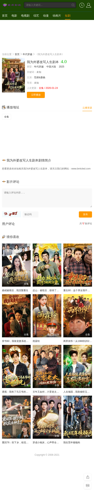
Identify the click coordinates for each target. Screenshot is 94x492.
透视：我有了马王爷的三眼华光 (18, 391)
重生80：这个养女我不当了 (77, 290)
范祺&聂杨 (39, 77)
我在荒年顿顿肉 (71, 442)
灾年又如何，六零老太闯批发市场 (51, 391)
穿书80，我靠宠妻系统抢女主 (17, 341)
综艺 (36, 15)
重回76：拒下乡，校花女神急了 (19, 442)
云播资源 (87, 107)
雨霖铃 (36, 341)
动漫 (46, 15)
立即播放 (36, 94)
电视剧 (25, 15)
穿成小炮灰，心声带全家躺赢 (48, 442)
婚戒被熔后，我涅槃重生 (15, 290)
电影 (14, 15)
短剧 (67, 15)
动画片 (57, 15)
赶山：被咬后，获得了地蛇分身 (49, 290)
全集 (6, 116)
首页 (5, 15)
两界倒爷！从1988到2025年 (78, 341)
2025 (61, 66)
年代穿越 (27, 54)
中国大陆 (51, 66)
